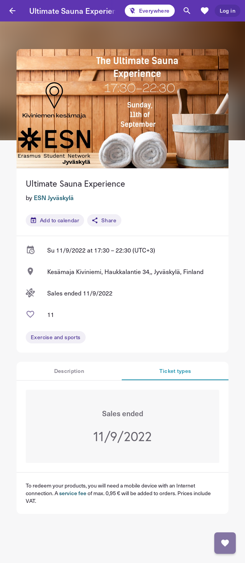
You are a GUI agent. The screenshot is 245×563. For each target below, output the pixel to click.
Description (69, 371)
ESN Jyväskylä (54, 197)
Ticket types (175, 371)
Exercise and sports (56, 337)
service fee (72, 493)
